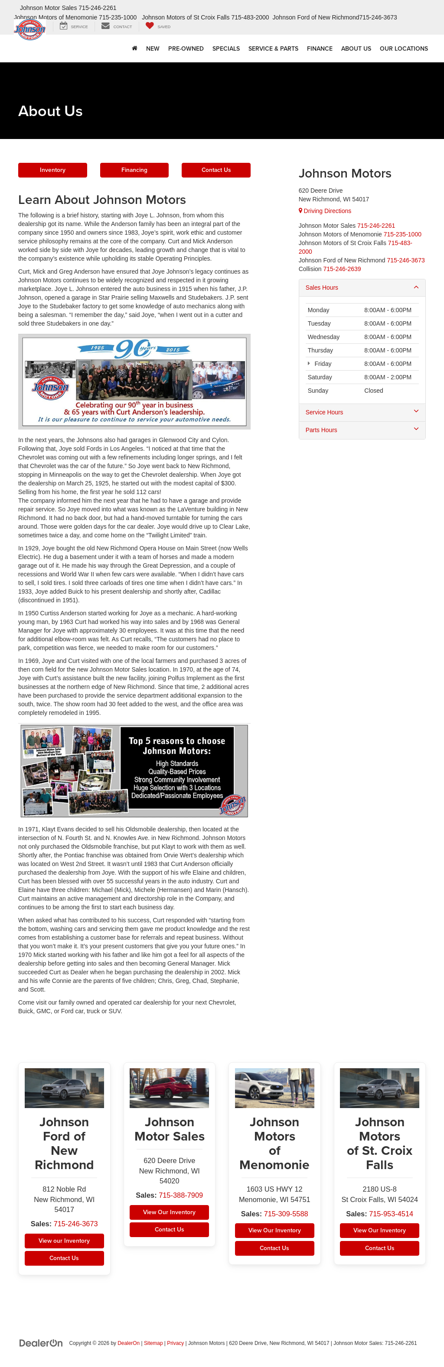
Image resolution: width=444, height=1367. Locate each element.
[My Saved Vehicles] (158, 27)
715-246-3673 (76, 1225)
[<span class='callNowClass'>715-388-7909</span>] (376, 225)
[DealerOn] (41, 1344)
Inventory (52, 170)
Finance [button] (320, 48)
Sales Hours (362, 287)
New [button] (153, 48)
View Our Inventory (169, 1213)
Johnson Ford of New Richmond (316, 17)
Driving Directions (325, 210)
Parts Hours (362, 430)
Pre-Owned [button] (186, 48)
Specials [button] (226, 48)
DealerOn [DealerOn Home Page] (129, 1345)
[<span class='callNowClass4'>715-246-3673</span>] (406, 260)
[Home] (134, 48)
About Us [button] (356, 48)
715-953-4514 (392, 1215)
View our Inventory (64, 1242)
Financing (134, 170)
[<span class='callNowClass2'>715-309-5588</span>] (402, 234)
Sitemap (153, 1345)
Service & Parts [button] (273, 48)
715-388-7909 (181, 1196)
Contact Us (216, 170)
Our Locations (404, 48)
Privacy (175, 1345)
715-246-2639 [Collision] (342, 268)
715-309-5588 (286, 1215)
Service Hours (362, 413)
